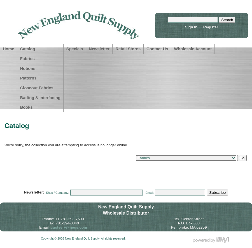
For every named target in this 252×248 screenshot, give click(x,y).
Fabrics (27, 58)
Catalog (27, 49)
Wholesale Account (193, 49)
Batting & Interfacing (40, 97)
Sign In (191, 27)
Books (26, 107)
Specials (74, 49)
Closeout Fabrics (36, 88)
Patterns (28, 78)
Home (8, 49)
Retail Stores (128, 49)
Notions (28, 68)
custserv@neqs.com (69, 227)
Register (210, 27)
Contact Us (157, 49)
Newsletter (99, 49)
